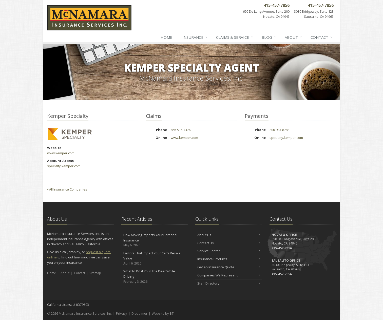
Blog (269, 37)
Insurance (195, 37)
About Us (228, 235)
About (293, 37)
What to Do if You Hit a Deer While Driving (154, 276)
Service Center (228, 251)
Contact (322, 37)
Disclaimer (139, 313)
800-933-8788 (279, 129)
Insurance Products (228, 259)
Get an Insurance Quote (228, 267)
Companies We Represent (228, 275)
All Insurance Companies (67, 189)
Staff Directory (228, 283)
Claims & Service (235, 37)
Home (166, 37)
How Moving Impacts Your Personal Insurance (154, 240)
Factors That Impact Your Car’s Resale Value (154, 258)
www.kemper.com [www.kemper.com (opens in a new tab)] (60, 153)
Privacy (121, 313)
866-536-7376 (180, 129)
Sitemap (95, 273)
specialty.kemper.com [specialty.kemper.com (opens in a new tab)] (64, 166)
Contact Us (228, 243)
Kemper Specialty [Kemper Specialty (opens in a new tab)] (69, 134)
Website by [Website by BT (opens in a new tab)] (163, 313)
